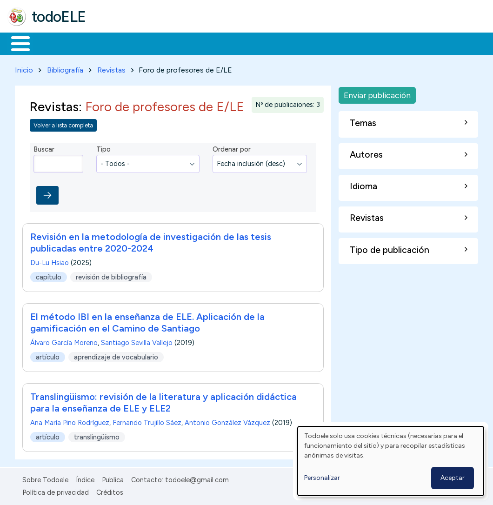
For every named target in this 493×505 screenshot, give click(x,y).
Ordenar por (232, 148)
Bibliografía (65, 68)
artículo (48, 355)
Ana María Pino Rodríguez (69, 421)
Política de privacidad (55, 490)
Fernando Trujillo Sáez (147, 421)
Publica (113, 478)
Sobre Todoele (45, 478)
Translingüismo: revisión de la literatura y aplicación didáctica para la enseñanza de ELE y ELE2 (163, 401)
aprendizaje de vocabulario (116, 355)
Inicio (15, 42)
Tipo (103, 148)
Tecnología (278, 43)
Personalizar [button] (322, 478)
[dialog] (391, 461)
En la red (220, 43)
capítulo (48, 275)
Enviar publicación (377, 93)
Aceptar (452, 478)
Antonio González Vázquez (227, 421)
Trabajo (167, 43)
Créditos (109, 490)
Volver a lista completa (63, 123)
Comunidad (340, 43)
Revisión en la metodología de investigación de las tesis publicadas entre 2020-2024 (150, 241)
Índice (85, 478)
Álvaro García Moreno (64, 341)
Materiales (52, 43)
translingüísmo (97, 435)
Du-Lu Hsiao (49, 261)
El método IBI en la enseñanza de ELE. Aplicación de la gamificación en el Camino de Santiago (147, 321)
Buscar (382, 42)
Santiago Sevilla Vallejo (137, 341)
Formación (112, 43)
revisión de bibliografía (111, 275)
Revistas (111, 68)
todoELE (59, 17)
